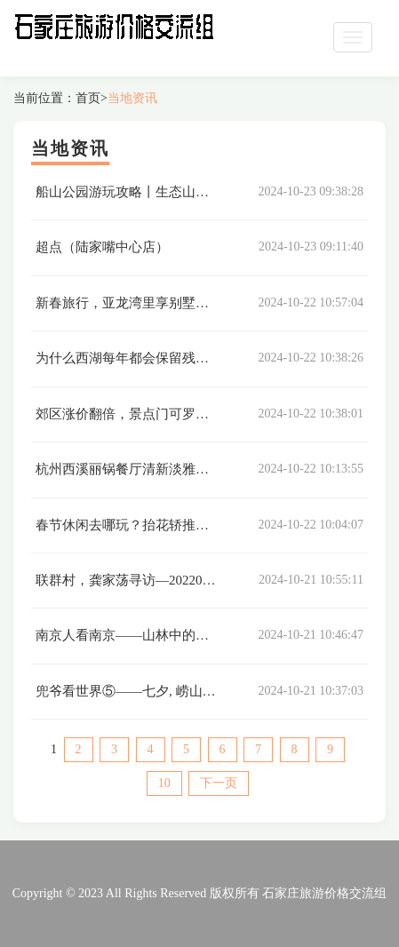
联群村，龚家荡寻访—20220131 (129, 580)
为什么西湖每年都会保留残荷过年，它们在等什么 (182, 358)
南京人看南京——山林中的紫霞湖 (135, 635)
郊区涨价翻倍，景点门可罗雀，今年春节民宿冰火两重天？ (209, 414)
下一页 (218, 783)
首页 (88, 98)
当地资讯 (132, 98)
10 (164, 783)
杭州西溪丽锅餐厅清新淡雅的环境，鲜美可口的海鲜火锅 (202, 469)
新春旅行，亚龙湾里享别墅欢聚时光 (142, 303)
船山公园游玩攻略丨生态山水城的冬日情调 (162, 192)
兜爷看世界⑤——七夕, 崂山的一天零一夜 (159, 691)
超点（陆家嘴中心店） (102, 247)
